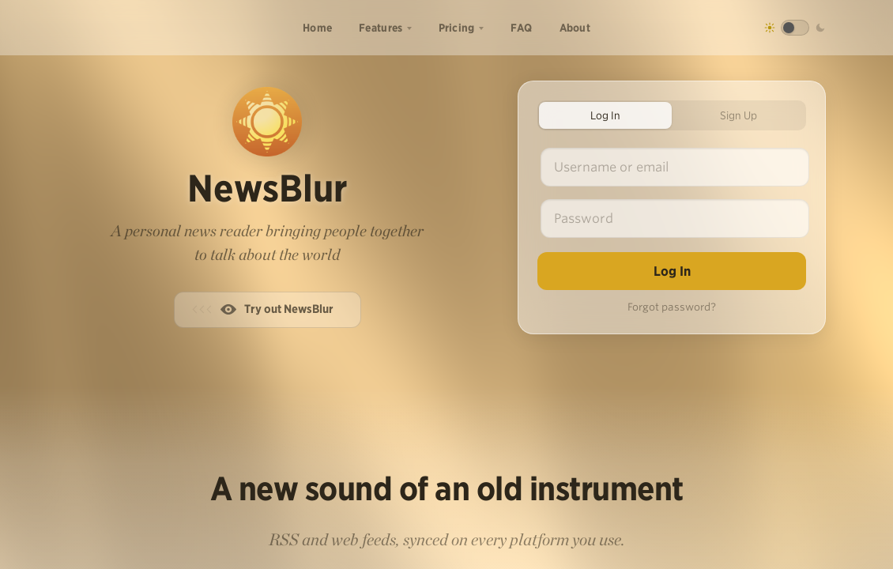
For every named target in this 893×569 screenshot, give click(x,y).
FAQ (522, 27)
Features (380, 27)
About (575, 27)
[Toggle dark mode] (795, 28)
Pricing (457, 27)
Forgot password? (671, 307)
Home (317, 27)
